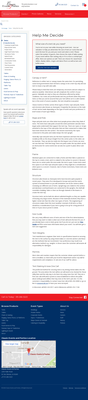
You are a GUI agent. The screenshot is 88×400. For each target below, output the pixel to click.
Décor (6, 100)
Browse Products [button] (10, 14)
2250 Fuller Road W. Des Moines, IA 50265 (10, 371)
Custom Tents (9, 67)
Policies (62, 322)
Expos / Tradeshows (37, 317)
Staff (61, 317)
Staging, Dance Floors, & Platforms (12, 80)
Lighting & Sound (9, 97)
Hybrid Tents (8, 56)
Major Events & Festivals (39, 320)
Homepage (5, 28)
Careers (62, 315)
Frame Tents (8, 49)
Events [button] (25, 14)
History (62, 320)
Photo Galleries (37, 14)
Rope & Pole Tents (10, 47)
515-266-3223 (14, 122)
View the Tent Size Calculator (47, 67)
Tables (6, 73)
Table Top (7, 85)
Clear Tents (8, 62)
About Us (64, 306)
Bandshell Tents (10, 58)
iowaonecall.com (42, 283)
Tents (10, 28)
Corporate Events (36, 315)
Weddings (34, 309)
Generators (8, 69)
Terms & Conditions (80, 387)
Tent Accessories (10, 65)
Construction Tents (10, 60)
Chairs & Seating (9, 76)
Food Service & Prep (11, 91)
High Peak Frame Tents (12, 51)
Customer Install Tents (11, 45)
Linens (6, 88)
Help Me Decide (10, 42)
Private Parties (35, 312)
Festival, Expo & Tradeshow (13, 94)
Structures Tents (10, 54)
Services (58, 14)
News (49, 14)
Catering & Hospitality (38, 322)
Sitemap (71, 387)
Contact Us (74, 5)
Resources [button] (69, 14)
